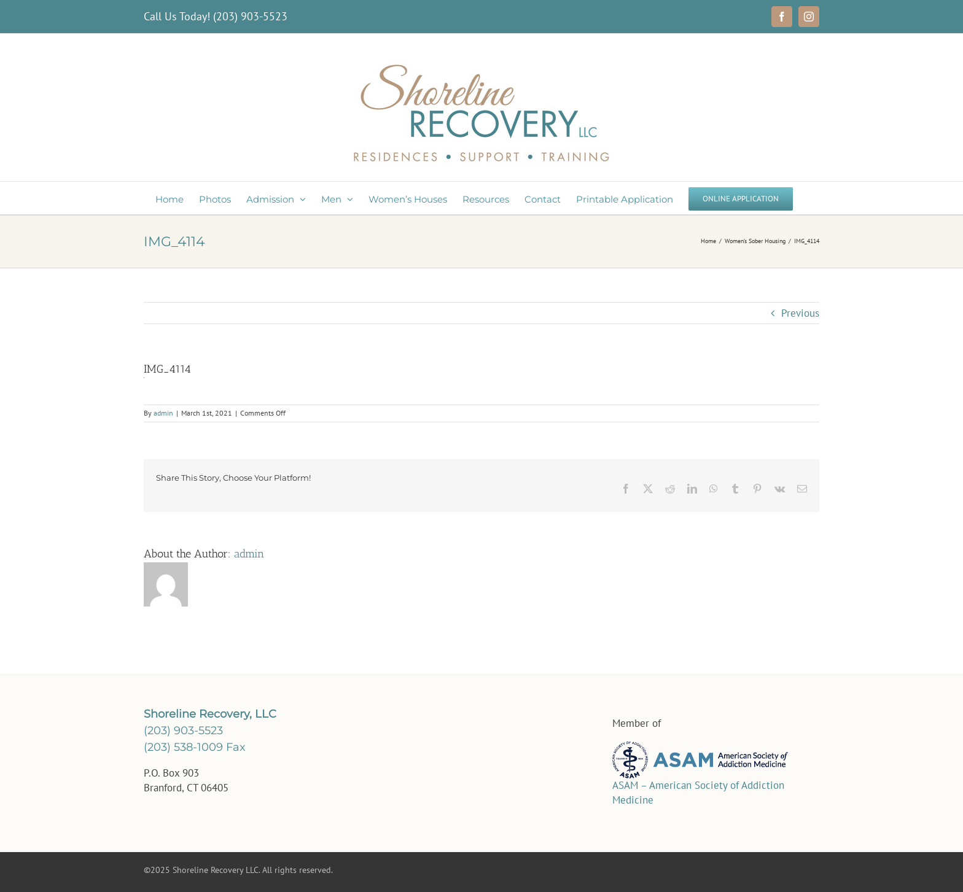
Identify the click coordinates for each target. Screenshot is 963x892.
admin (163, 412)
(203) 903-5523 (250, 16)
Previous (800, 313)
